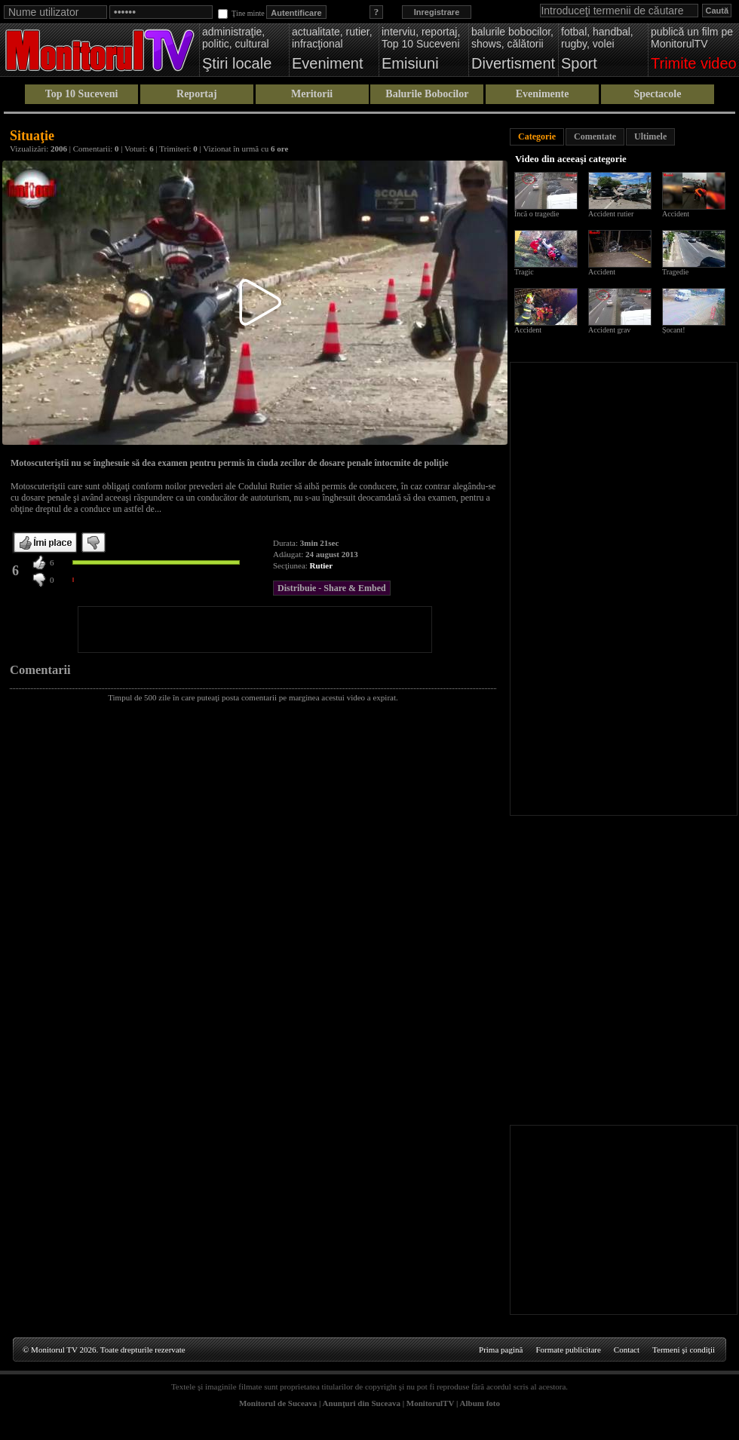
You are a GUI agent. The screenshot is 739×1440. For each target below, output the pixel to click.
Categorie (537, 136)
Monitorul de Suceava (278, 1403)
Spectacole (657, 94)
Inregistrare (437, 12)
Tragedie (675, 272)
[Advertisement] (254, 629)
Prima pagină (501, 1349)
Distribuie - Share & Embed (332, 588)
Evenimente (542, 94)
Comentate (595, 136)
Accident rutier (610, 214)
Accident (675, 214)
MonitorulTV (430, 1403)
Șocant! (673, 330)
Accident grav (609, 330)
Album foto (480, 1403)
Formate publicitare (567, 1349)
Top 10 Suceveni (81, 94)
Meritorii (312, 94)
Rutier (321, 565)
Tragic (524, 272)
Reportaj (196, 94)
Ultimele (650, 136)
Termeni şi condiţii (683, 1349)
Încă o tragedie (536, 214)
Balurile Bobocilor (426, 94)
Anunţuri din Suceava (361, 1403)
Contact (626, 1349)
